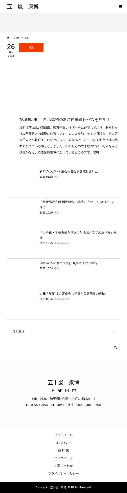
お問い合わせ (63, 465)
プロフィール (63, 435)
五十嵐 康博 (23, 6)
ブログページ (63, 458)
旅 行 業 (63, 450)
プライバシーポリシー (63, 473)
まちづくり (63, 442)
